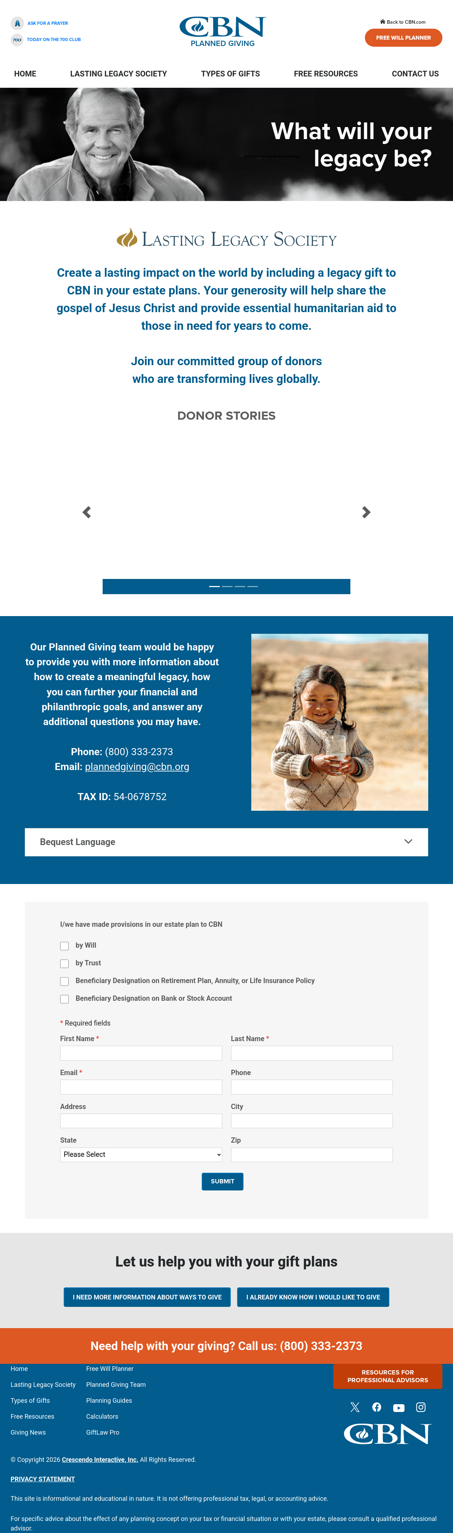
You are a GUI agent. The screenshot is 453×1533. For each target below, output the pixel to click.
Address (73, 1107)
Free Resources (326, 73)
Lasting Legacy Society (118, 73)
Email (69, 1073)
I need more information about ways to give (147, 1297)
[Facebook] (376, 1408)
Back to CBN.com (403, 22)
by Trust (88, 963)
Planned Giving (222, 32)
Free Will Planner (403, 38)
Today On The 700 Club (46, 40)
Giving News (28, 1432)
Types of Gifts (30, 1400)
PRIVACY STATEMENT (43, 1479)
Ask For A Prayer (39, 23)
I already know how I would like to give (313, 1297)
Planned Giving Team (116, 1384)
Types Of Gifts (230, 73)
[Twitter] (355, 1408)
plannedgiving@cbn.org (137, 767)
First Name (77, 1039)
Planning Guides (109, 1400)
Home (25, 73)
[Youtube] (398, 1408)
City (237, 1107)
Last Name (248, 1039)
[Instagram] (420, 1408)
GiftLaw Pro (103, 1432)
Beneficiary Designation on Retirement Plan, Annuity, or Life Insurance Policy (195, 981)
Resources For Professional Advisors (388, 1376)
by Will (86, 945)
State (68, 1140)
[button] (86, 512)
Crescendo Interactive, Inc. (100, 1459)
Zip (236, 1140)
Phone (241, 1073)
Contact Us (415, 73)
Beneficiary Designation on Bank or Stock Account (154, 998)
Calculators (102, 1416)
